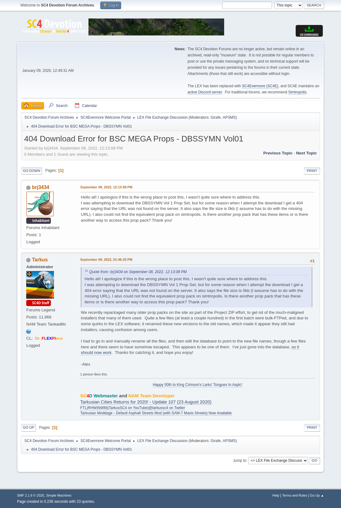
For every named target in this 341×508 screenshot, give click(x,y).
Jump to (239, 460)
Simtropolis (297, 92)
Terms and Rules (294, 495)
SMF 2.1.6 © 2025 (30, 495)
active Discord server (204, 92)
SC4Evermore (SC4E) (260, 86)
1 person (86, 374)
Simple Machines (59, 495)
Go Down (31, 171)
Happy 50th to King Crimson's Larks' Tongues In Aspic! (197, 385)
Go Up (28, 427)
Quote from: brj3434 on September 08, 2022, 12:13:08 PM (138, 272)
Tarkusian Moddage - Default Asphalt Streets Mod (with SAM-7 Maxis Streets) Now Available (156, 413)
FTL (83, 408)
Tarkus (40, 259)
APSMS (229, 117)
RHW (92, 408)
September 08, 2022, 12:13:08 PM (106, 187)
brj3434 (40, 187)
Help (275, 495)
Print (312, 171)
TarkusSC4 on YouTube (128, 408)
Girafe (216, 117)
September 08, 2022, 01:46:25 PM (106, 259)
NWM (102, 408)
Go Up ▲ (317, 495)
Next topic (306, 153)
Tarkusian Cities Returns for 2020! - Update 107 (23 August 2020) (145, 401)
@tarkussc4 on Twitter (167, 408)
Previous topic (278, 153)
